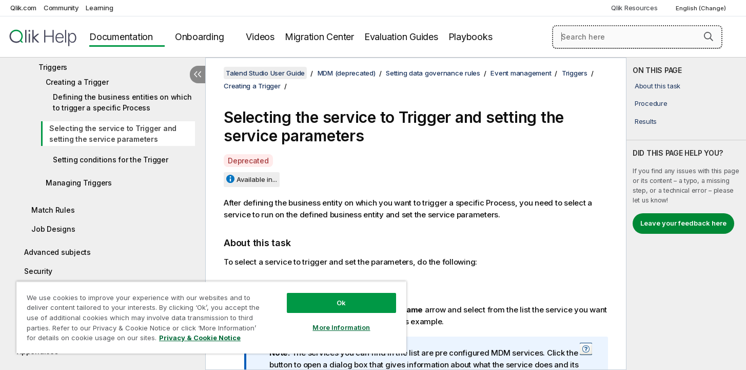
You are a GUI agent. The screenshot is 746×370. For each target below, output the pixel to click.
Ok (341, 303)
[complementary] (686, 214)
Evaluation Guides (401, 36)
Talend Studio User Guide (265, 73)
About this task (657, 86)
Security (38, 271)
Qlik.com (23, 8)
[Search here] (637, 37)
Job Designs (53, 229)
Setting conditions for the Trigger (110, 159)
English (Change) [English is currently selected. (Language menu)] (702, 8)
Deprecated (248, 160)
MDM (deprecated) (347, 73)
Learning (99, 8)
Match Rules (52, 210)
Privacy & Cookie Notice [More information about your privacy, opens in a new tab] (200, 338)
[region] (211, 317)
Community (61, 8)
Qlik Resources (634, 8)
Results (646, 121)
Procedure (651, 103)
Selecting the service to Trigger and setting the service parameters (112, 133)
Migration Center (319, 36)
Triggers (52, 67)
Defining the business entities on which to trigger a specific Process (122, 102)
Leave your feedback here (683, 223)
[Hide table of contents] (197, 74)
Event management (520, 73)
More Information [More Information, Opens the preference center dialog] (341, 327)
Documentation (121, 36)
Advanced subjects (57, 252)
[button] (708, 36)
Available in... (257, 179)
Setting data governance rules (433, 73)
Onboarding (199, 36)
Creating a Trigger (77, 82)
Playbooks (470, 36)
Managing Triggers (79, 182)
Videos (260, 36)
